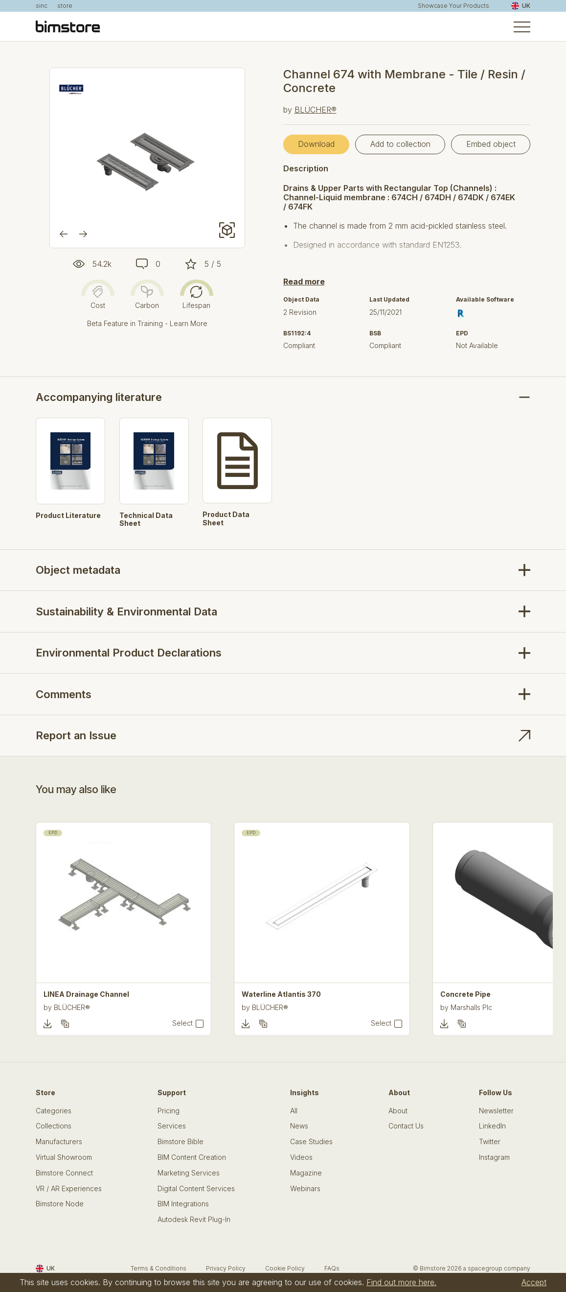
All (293, 1111)
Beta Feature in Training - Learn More (147, 323)
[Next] (83, 234)
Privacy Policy (226, 1268)
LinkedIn (492, 1126)
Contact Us (406, 1126)
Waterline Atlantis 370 (281, 994)
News (299, 1126)
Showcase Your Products (453, 5)
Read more (304, 281)
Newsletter (496, 1111)
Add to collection (400, 144)
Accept (533, 1282)
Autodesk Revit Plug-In (194, 1219)
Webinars (305, 1189)
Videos (301, 1157)
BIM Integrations (183, 1204)
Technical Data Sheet (146, 520)
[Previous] (63, 234)
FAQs (332, 1268)
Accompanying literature (99, 397)
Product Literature (68, 515)
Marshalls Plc (471, 1007)
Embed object (491, 144)
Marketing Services (189, 1173)
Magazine (306, 1173)
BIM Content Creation (192, 1157)
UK (520, 6)
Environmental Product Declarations (129, 652)
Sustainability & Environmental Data (126, 611)
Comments (63, 694)
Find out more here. (401, 1282)
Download (316, 144)
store (64, 5)
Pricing (169, 1111)
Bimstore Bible (181, 1142)
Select (182, 1023)
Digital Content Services (196, 1189)
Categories (53, 1111)
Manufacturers (59, 1142)
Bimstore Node (60, 1204)
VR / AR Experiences (69, 1189)
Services (172, 1126)
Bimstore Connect (64, 1173)
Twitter (489, 1142)
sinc (41, 5)
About (398, 1111)
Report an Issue (76, 735)
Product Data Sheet (226, 519)
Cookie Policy (285, 1268)
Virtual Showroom (64, 1157)
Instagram (494, 1157)
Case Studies (311, 1142)
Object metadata (78, 570)
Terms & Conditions (158, 1268)
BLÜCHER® (315, 110)
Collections (53, 1126)
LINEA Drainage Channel (86, 994)
